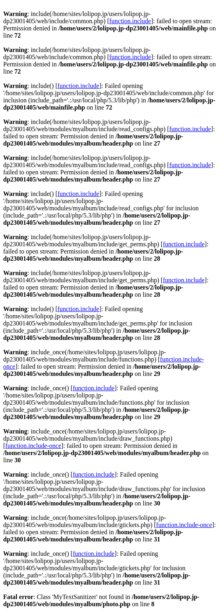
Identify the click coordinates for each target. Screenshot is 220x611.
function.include (130, 21)
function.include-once (33, 445)
